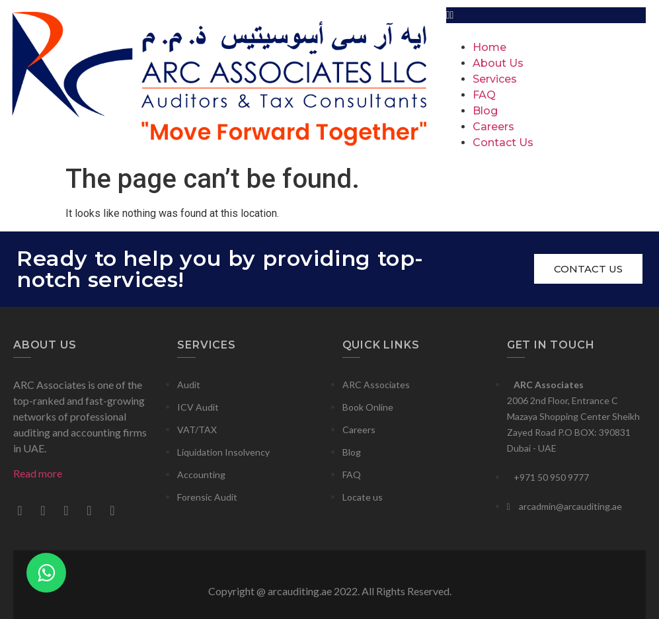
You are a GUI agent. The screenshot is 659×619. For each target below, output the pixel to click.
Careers (493, 126)
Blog (485, 110)
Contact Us (503, 142)
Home (489, 47)
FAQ (484, 95)
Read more (37, 473)
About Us (498, 63)
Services (495, 79)
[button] (546, 15)
